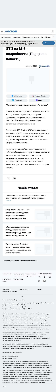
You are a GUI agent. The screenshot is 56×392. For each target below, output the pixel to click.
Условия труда (24, 289)
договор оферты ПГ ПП (9, 358)
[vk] (9, 178)
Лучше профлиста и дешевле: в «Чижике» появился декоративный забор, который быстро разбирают (28, 198)
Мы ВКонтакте (6, 37)
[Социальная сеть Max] (39, 100)
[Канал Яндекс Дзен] (39, 281)
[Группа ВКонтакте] (17, 96)
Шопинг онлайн (7, 274)
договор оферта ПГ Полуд (10, 356)
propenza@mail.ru (30, 303)
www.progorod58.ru (18, 296)
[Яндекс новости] (39, 96)
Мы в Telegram (46, 37)
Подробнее (49, 367)
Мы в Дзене (16, 37)
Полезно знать (18, 279)
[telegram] (15, 178)
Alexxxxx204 (44, 66)
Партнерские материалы (31, 37)
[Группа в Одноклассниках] (44, 277)
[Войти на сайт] (53, 31)
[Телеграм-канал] (17, 100)
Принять (48, 43)
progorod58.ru (34, 323)
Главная (39, 289)
